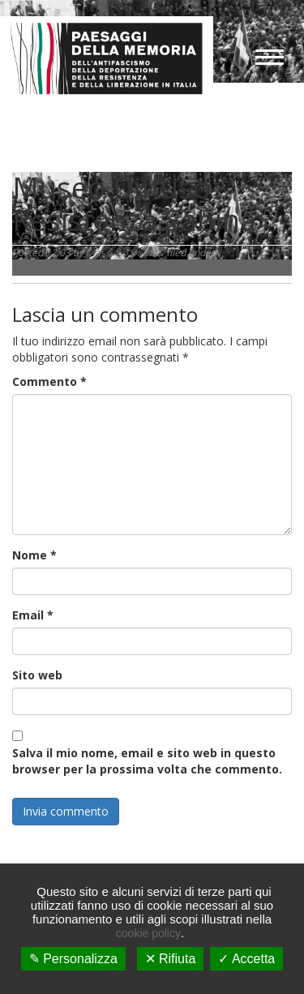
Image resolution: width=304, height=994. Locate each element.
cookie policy (148, 933)
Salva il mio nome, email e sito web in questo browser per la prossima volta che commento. (147, 761)
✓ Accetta (246, 959)
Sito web (37, 675)
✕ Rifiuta (170, 959)
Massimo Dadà (120, 252)
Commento (49, 381)
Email (33, 615)
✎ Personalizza (73, 959)
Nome (34, 555)
